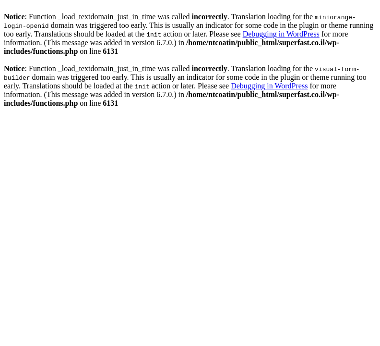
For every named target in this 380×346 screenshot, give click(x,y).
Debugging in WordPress (281, 34)
